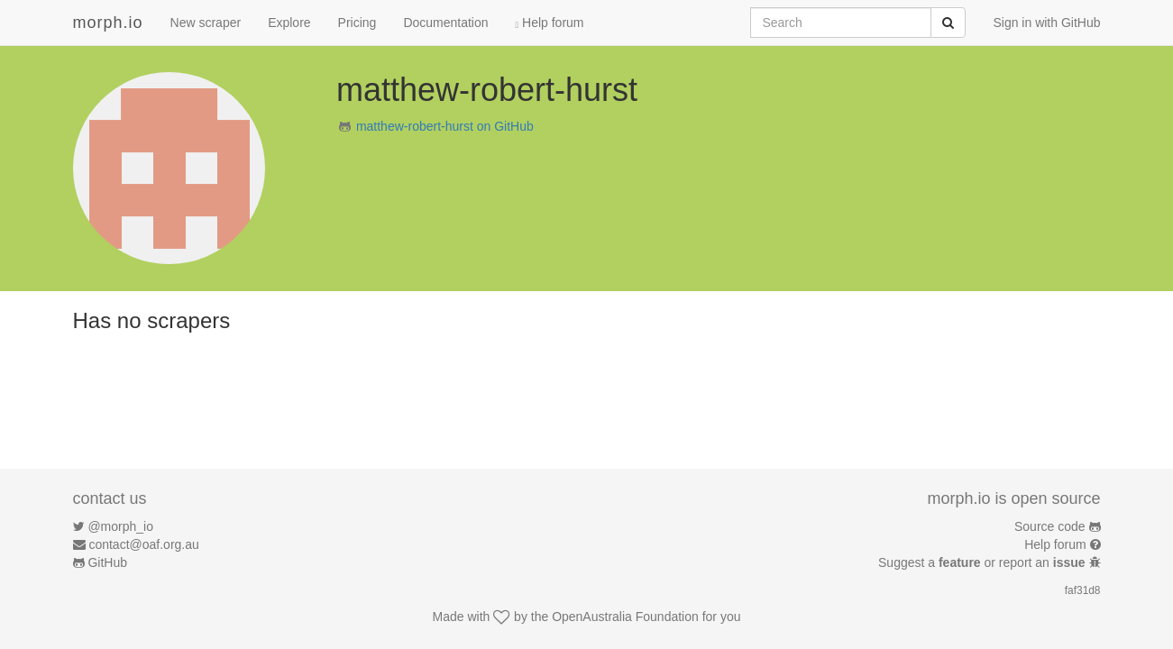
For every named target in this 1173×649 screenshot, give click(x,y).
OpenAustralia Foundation (625, 616)
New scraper (206, 22)
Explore (289, 22)
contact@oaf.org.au (143, 544)
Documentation (445, 22)
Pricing (357, 22)
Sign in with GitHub (1046, 22)
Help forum (550, 22)
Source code (1050, 526)
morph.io (108, 23)
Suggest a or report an (983, 562)
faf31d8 (1083, 590)
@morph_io (120, 526)
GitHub (107, 562)
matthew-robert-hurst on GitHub (445, 126)
